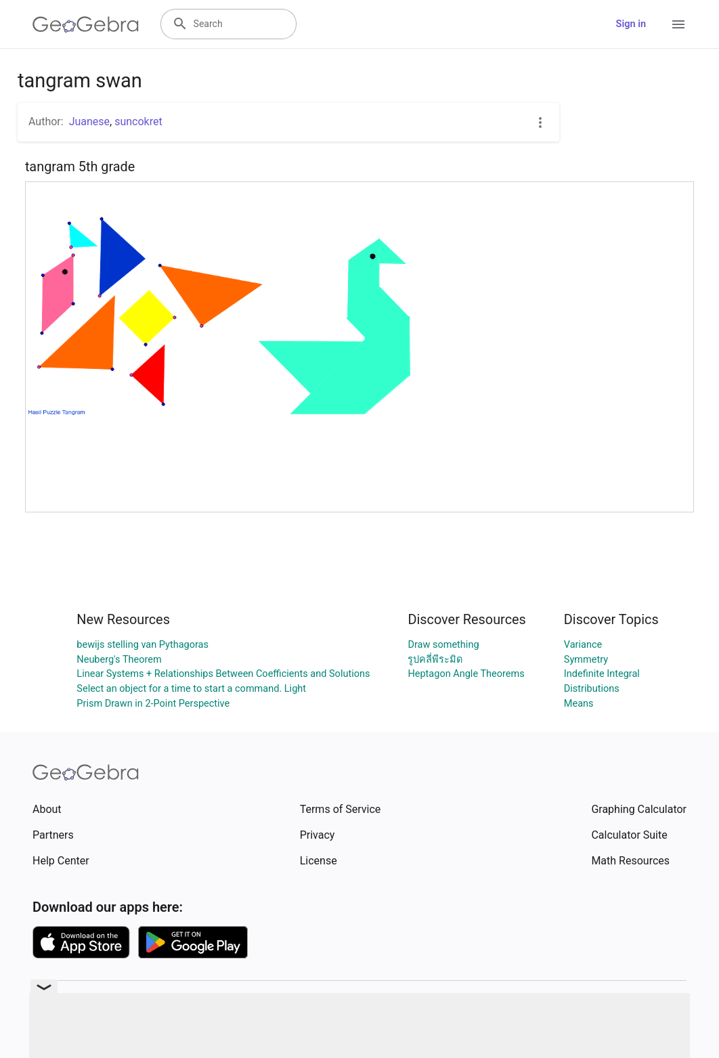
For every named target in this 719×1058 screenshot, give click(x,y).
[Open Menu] (678, 24)
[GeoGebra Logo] (85, 24)
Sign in (631, 24)
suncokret (138, 121)
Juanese (89, 121)
